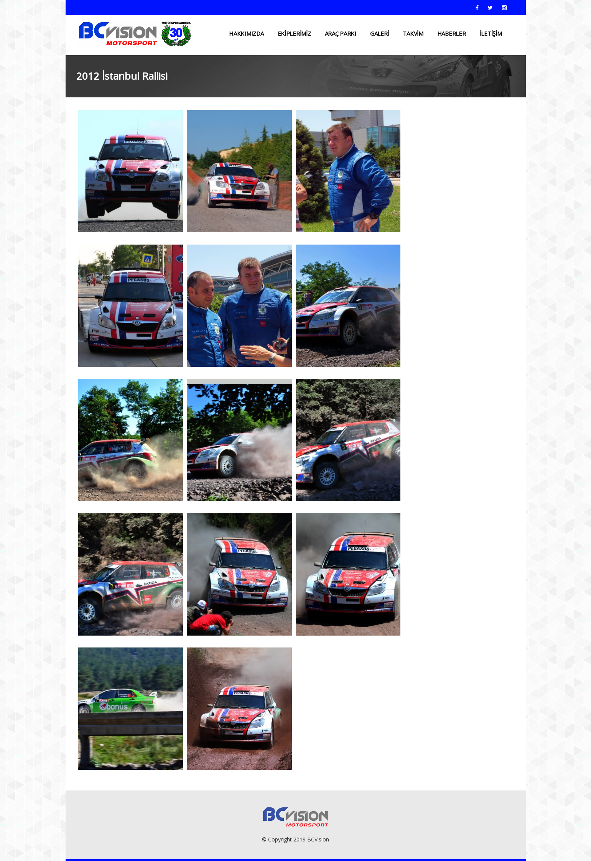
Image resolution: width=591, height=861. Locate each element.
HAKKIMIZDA (246, 33)
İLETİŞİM (491, 33)
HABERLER (451, 33)
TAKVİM (413, 33)
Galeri (379, 33)
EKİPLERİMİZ (294, 33)
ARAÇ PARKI (340, 33)
